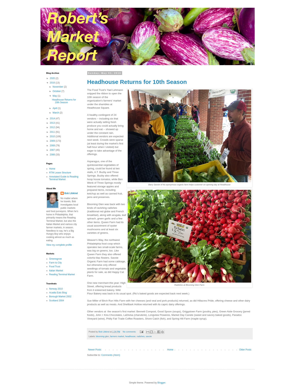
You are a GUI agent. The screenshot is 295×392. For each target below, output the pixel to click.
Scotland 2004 (56, 300)
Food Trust (54, 266)
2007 (53, 150)
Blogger (161, 382)
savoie (149, 336)
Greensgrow (55, 258)
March (56, 112)
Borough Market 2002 (60, 296)
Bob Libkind (71, 193)
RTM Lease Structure (60, 172)
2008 (53, 145)
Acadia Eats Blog (58, 292)
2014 (53, 118)
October (56, 91)
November (58, 86)
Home (170, 349)
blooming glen (102, 336)
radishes (141, 336)
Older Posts (245, 349)
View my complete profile (59, 245)
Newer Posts (94, 349)
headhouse (130, 336)
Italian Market (56, 270)
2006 (53, 154)
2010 (53, 136)
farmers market (117, 336)
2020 (53, 78)
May (54, 96)
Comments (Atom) (110, 355)
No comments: (130, 332)
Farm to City (55, 262)
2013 (53, 123)
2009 (53, 141)
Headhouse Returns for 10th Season (137, 82)
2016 (53, 82)
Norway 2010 (56, 288)
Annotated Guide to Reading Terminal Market (63, 178)
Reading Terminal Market (62, 274)
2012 (53, 127)
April (55, 108)
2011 (53, 132)
